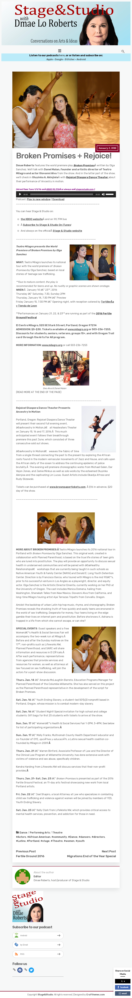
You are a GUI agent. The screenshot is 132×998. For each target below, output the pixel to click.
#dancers (84, 836)
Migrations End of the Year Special (91, 856)
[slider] (61, 194)
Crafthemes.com (95, 994)
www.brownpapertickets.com (68, 486)
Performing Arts (40, 832)
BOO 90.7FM (52, 189)
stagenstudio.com (84, 189)
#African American (38, 836)
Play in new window (38, 199)
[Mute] (103, 194)
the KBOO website (32, 219)
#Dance (73, 836)
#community (59, 836)
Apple (49, 59)
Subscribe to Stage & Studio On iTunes (47, 224)
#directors (98, 836)
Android (81, 59)
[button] (59, 51)
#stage (45, 840)
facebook (122, 987)
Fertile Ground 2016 (30, 856)
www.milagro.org (78, 329)
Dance (23, 832)
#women (69, 840)
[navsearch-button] (123, 52)
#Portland (33, 840)
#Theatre (57, 840)
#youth (80, 840)
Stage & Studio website (67, 230)
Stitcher (70, 59)
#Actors (21, 836)
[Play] (20, 194)
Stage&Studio (45, 994)
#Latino (21, 840)
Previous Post (26, 851)
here (62, 55)
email (123, 993)
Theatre (57, 832)
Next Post (109, 851)
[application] (66, 194)
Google (59, 59)
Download (58, 199)
